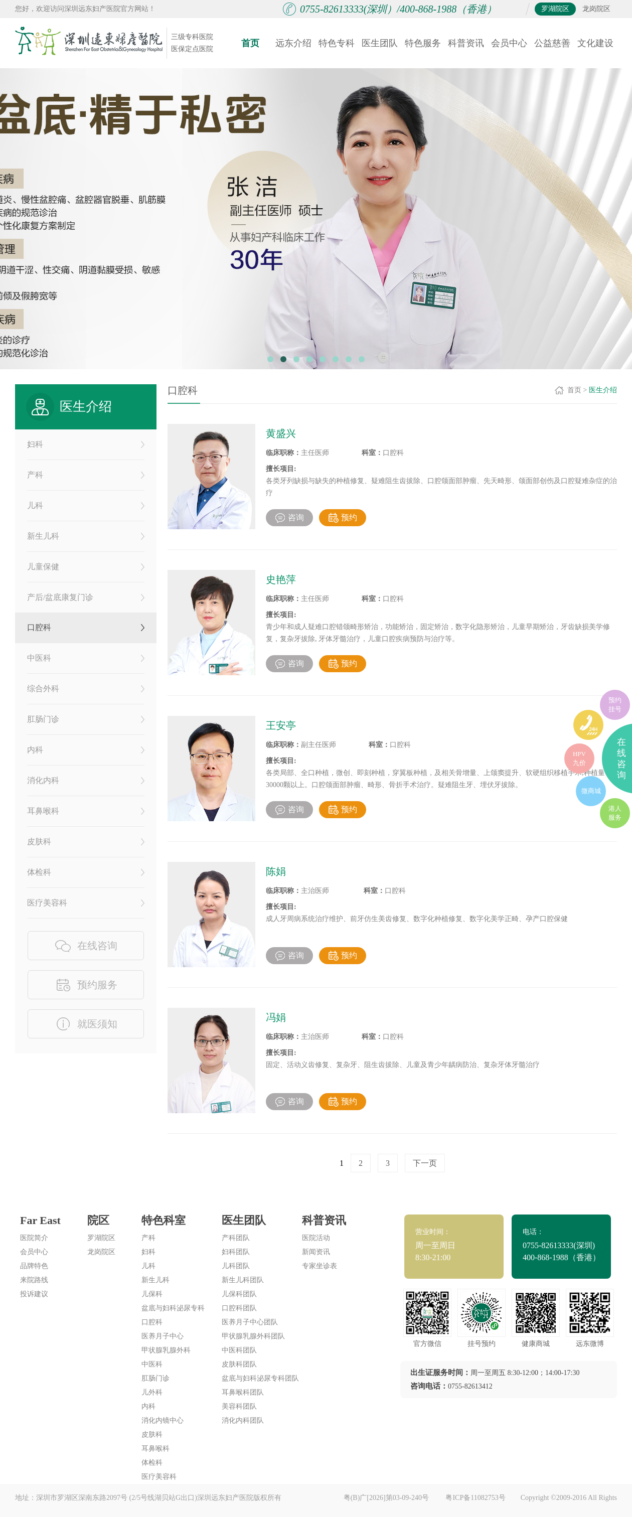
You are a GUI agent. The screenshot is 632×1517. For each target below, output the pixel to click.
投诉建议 (34, 1294)
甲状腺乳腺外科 (166, 1350)
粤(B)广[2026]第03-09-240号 (387, 1497)
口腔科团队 (239, 1308)
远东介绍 (293, 43)
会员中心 (509, 43)
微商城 (591, 791)
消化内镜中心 (162, 1420)
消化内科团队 (243, 1420)
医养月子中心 (162, 1336)
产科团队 (236, 1238)
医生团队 (380, 43)
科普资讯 (466, 43)
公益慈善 (552, 43)
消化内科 (85, 780)
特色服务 (423, 43)
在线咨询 (621, 758)
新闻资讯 (316, 1252)
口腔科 (85, 627)
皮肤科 (85, 841)
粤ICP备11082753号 (475, 1497)
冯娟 (276, 1017)
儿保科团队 (239, 1294)
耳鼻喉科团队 (243, 1392)
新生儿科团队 (243, 1280)
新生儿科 (85, 536)
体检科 (85, 872)
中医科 (85, 658)
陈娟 (276, 871)
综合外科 (85, 688)
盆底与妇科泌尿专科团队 (260, 1378)
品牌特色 (34, 1266)
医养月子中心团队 (250, 1322)
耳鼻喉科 (85, 811)
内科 (85, 749)
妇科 (85, 444)
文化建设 (595, 43)
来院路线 (34, 1280)
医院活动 (316, 1238)
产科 (85, 475)
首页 (250, 43)
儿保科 (152, 1294)
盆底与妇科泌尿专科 (173, 1308)
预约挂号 (614, 704)
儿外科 (152, 1392)
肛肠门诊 (85, 719)
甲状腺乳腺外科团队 (253, 1336)
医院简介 (34, 1238)
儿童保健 (85, 566)
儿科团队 (236, 1266)
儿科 (85, 505)
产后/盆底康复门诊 (85, 597)
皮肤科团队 (239, 1364)
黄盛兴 (281, 433)
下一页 (425, 1163)
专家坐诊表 (319, 1266)
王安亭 (281, 725)
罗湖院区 (555, 9)
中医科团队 (239, 1350)
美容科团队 (239, 1406)
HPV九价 (579, 758)
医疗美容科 (85, 902)
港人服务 (614, 813)
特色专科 (337, 43)
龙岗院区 (596, 9)
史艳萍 (281, 579)
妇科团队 (236, 1252)
